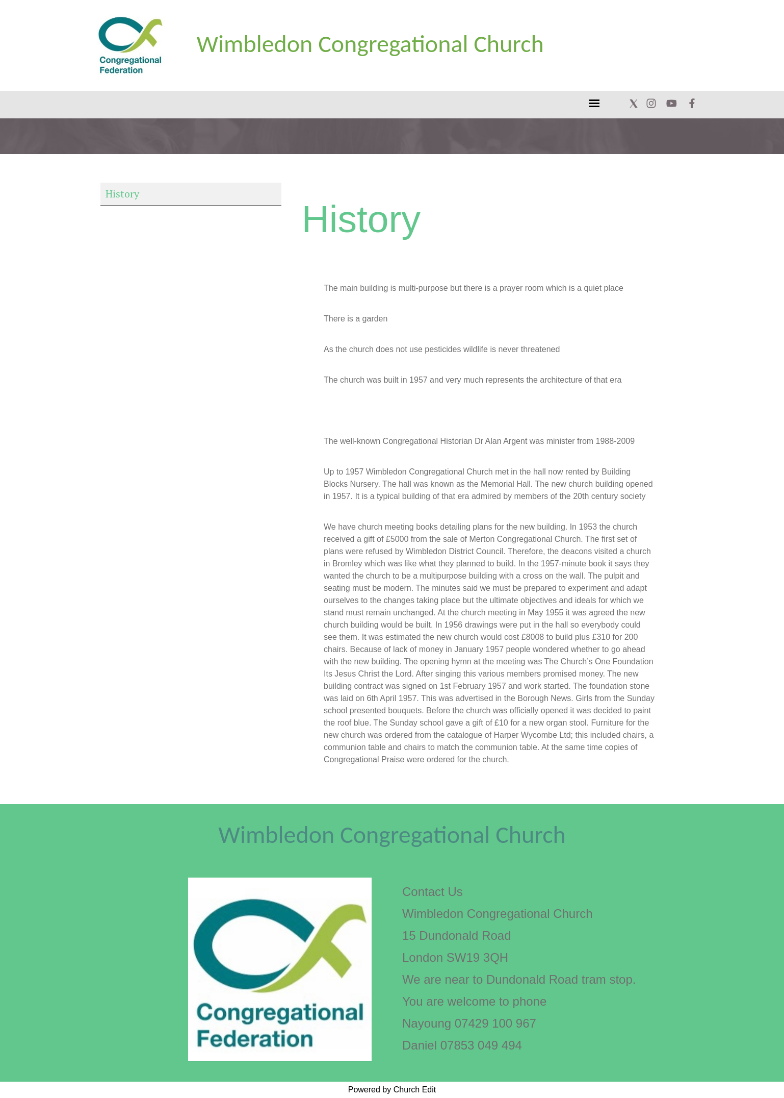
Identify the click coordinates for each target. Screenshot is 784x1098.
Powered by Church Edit (392, 1089)
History (122, 194)
